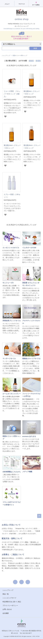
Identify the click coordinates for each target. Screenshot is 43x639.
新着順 (38, 61)
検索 (35, 48)
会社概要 (6, 613)
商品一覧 (6, 594)
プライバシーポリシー (10, 605)
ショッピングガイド (9, 598)
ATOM (37, 636)
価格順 (31, 61)
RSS (34, 636)
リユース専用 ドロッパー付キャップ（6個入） (12, 93)
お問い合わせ (7, 609)
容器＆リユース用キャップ (20, 55)
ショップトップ (6, 55)
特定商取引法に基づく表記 (12, 602)
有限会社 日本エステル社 (10, 631)
